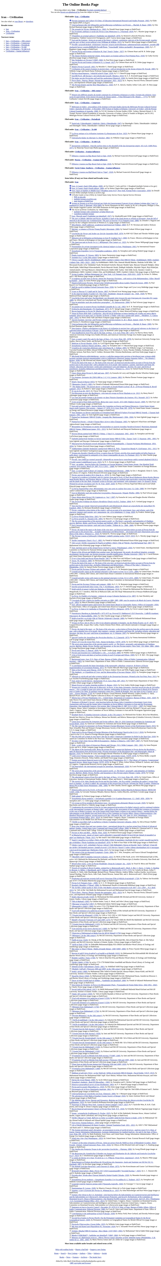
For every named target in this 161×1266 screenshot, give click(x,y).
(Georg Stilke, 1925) (88, 1224)
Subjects (97, 1253)
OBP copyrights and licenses (80, 1263)
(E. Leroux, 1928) (84, 1188)
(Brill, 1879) (97, 234)
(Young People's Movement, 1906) (96, 229)
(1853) (83, 382)
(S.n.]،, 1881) (87, 540)
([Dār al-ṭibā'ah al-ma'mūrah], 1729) (105, 879)
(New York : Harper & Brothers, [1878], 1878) (99, 642)
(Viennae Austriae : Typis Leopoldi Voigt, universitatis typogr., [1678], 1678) (104, 756)
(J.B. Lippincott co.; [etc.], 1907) (93, 497)
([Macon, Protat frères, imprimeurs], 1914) (105, 1158)
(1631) (96, 953)
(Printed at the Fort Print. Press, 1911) (114, 676)
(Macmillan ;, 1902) (91, 1082)
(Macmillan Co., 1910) (88, 1087)
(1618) (83, 897)
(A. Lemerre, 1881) (97, 377)
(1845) (80, 901)
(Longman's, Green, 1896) (93, 852)
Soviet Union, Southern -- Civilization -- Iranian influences (97, 168)
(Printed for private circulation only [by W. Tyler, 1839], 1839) (114, 480)
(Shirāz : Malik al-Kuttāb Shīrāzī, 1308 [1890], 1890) (99, 949)
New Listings (73, 1253)
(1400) (86, 1069)
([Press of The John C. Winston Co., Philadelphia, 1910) (112, 565)
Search (63, 1253)
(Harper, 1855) (104, 672)
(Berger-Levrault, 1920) (109, 803)
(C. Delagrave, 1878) (100, 609)
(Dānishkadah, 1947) (97, 123)
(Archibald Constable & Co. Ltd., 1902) (99, 307)
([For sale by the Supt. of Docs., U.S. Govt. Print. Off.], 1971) (103, 333)
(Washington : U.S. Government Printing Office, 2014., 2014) (114, 812)
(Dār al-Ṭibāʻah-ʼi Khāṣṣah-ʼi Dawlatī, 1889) (98, 618)
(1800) (82, 906)
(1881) (82, 384)
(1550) (91, 911)
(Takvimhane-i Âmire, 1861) (88, 967)
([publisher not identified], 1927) (92, 216)
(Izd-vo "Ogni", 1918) (92, 172)
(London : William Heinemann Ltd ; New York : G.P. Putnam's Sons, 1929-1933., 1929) (106, 274)
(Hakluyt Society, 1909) (108, 402)
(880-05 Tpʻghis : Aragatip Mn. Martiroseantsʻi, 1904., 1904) (102, 417)
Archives (84, 1257)
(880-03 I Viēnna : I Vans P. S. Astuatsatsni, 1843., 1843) (103, 434)
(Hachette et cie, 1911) (106, 393)
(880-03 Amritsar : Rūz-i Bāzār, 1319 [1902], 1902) (97, 1231)
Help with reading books (64, 1249)
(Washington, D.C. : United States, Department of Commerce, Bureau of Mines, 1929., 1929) (114, 698)
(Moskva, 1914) (98, 76)
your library (19, 21)
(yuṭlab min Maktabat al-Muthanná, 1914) (95, 589)
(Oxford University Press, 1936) (93, 287)
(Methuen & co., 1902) (89, 29)
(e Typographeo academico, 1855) (94, 251)
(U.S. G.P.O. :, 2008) (111, 465)
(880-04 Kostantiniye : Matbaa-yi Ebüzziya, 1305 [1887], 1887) (106, 741)
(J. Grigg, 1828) (111, 511)
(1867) (83, 904)
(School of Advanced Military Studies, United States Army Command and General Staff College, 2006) (113, 827)
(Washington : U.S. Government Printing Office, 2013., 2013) (114, 1198)
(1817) (84, 989)
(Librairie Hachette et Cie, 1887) (104, 596)
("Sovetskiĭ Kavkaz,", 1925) (106, 1171)
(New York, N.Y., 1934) (98, 1109)
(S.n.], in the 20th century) (85, 257)
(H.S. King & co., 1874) (90, 475)
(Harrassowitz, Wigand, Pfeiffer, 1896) (106, 493)
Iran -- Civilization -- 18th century (18, 41)
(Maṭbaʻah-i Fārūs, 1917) (114, 847)
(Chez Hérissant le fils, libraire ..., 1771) (112, 96)
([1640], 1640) (96, 1056)
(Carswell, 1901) (83, 67)
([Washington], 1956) (102, 548)
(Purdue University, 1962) (112, 553)
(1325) (86, 924)
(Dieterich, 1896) (94, 1094)
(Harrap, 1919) (86, 670)
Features (76, 1257)
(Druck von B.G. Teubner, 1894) (101, 502)
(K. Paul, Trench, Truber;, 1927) (98, 51)
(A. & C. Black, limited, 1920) (107, 320)
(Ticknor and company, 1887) (91, 569)
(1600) (89, 929)
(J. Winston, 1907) (114, 631)
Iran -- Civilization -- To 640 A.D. (18, 49)
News (68, 1257)
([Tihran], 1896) (85, 885)
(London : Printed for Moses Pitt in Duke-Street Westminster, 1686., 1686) (114, 783)
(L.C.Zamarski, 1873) (100, 637)
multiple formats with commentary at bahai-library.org (93, 212)
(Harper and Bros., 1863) (89, 346)
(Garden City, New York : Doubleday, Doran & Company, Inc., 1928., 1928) (108, 294)
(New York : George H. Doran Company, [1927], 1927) (100, 1105)
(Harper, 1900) (83, 1080)
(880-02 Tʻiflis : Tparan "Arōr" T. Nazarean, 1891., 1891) (114, 439)
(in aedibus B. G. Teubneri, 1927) (106, 1180)
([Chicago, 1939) (93, 1214)
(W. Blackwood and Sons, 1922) (94, 311)
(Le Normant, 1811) (112, 454)
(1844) (80, 976)
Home (56, 1253)
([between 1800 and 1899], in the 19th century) (96, 969)
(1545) (86, 1047)
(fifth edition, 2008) (87, 186)
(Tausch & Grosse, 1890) (110, 283)
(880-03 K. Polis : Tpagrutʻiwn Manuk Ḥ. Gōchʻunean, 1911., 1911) (114, 449)
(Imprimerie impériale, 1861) (91, 1089)
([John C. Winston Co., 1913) (112, 366)
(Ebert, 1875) (95, 1166)
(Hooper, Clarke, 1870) (112, 772)
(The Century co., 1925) (99, 242)
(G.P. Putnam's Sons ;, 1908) (85, 883)
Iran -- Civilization (82, 17)
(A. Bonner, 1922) (94, 685)
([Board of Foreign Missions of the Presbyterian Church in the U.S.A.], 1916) (108, 732)
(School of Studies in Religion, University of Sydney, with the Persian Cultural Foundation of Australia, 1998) (113, 109)
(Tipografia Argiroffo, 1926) (97, 1184)
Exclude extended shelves (96, 10)
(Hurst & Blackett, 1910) (112, 752)
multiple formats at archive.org (85, 199)
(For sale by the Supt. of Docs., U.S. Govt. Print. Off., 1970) (105, 777)
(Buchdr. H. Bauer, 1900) (111, 25)
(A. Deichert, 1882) (91, 138)
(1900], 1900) (87, 60)
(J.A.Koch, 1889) (96, 653)
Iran (7, 29)
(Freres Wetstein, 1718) (114, 690)
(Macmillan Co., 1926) (92, 85)
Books (62, 1257)
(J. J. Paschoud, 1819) (102, 32)
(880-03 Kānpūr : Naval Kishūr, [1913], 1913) (113, 1073)
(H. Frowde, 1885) (114, 69)
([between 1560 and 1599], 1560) (103, 1060)
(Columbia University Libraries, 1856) (104, 822)
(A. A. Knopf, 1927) (93, 62)
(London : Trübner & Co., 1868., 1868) (102, 525)
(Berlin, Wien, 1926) (89, 833)
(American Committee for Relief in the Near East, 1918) (114, 737)
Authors (82, 1253)
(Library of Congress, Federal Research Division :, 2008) (100, 471)
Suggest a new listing (98, 1249)
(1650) (86, 1029)
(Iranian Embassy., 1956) (85, 1123)
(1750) (96, 933)
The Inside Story (95, 1257)
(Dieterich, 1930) (98, 78)
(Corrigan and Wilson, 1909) (103, 655)
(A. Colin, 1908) (108, 489)
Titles (89, 1253)
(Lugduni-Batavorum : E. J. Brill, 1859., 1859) (111, 799)
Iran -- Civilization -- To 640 (16, 47)
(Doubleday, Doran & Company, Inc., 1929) (101, 864)
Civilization (10, 33)
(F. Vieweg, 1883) (85, 255)
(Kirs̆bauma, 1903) (93, 1084)
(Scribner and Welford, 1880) (111, 522)
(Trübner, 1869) (99, 225)
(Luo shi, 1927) (81, 391)
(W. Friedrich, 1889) (82, 561)
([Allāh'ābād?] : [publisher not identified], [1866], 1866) (95, 1235)
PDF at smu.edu (80, 197)
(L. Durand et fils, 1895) (87, 519)
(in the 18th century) (84, 935)
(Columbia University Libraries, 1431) (92, 857)
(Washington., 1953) (87, 1138)
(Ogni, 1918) (92, 73)
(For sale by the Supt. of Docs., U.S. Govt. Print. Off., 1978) (101, 339)
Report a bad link (81, 1249)
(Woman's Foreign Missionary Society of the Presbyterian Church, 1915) (114, 726)
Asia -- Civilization (13, 31)
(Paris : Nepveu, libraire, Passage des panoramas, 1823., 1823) (97, 80)
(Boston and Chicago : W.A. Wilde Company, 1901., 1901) (107, 745)
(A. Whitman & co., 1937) (95, 1190)
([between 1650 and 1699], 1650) (99, 1064)
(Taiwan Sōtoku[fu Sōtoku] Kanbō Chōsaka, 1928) (100, 1175)
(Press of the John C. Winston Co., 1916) (114, 532)
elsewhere (29, 21)
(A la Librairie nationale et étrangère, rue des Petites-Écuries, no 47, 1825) (113, 623)
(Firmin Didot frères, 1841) (85, 516)
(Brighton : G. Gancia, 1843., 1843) (113, 316)
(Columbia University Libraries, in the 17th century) (97, 715)
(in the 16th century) (87, 1015)
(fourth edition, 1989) (88, 188)
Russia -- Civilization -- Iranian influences (91, 160)
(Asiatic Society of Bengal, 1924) (99, 1096)
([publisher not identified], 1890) (99, 980)
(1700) (80, 944)
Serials (104, 1253)
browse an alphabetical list (70, 12)
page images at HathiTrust (83, 201)
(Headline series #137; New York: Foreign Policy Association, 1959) (111, 191)
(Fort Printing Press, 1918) (108, 56)
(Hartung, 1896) (102, 1149)
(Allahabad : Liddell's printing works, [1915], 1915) (103, 536)
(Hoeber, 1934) (84, 343)
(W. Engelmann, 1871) (90, 309)
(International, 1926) (100, 766)
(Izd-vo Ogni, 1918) (91, 156)
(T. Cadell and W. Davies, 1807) (90, 291)
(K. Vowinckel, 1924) (93, 1226)
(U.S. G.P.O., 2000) (105, 572)
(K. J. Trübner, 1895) (99, 348)
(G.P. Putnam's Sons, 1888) (113, 220)
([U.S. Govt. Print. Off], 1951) (98, 681)
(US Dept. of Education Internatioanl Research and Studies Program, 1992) (110, 21)
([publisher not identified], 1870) (96, 36)
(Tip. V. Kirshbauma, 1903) (95, 587)
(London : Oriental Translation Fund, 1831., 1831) (103, 1125)
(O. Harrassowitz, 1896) (101, 302)
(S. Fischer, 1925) (91, 1113)
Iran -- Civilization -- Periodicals (18, 45)
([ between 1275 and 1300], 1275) (91, 920)
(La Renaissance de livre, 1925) (99, 133)
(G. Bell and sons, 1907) (90, 373)
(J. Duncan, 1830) (85, 650)
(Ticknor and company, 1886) (91, 584)
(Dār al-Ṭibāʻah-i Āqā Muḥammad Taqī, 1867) (112, 543)
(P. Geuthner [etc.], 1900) (99, 238)
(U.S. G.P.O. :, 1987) (110, 704)
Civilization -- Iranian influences (17, 51)
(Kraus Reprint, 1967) (91, 558)
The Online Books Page (80, 4)
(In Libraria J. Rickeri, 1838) (112, 358)
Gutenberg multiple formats (84, 214)
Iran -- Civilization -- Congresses (18, 43)
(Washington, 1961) (104, 247)
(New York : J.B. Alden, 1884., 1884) (114, 645)
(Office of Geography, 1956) (115, 605)
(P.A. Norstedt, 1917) (111, 398)
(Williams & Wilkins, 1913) (113, 41)
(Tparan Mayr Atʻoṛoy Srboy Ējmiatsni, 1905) (99, 422)
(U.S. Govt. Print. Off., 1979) (112, 407)
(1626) (80, 940)
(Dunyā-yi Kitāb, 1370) (107, 1118)
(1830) (82, 994)
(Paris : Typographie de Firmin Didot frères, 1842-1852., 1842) (114, 985)
